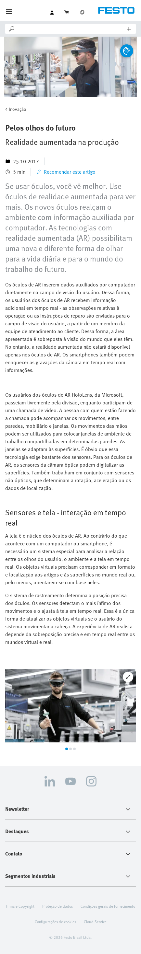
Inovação (17, 109)
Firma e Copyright (20, 906)
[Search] (71, 29)
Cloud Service (95, 922)
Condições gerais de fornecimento (108, 906)
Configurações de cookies (55, 922)
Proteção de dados (57, 906)
